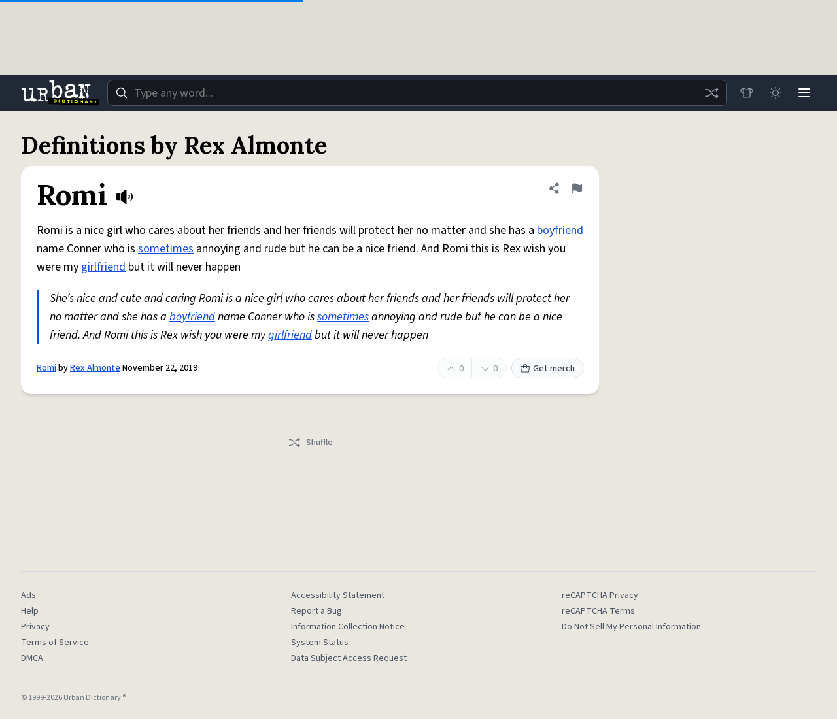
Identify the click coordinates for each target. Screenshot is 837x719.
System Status (320, 642)
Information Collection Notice (348, 626)
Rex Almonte (95, 368)
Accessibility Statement (337, 595)
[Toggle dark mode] (775, 93)
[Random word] (711, 93)
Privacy (35, 626)
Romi (46, 368)
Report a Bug (316, 611)
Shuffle (310, 442)
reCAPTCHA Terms (598, 611)
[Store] (747, 93)
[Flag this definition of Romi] (576, 188)
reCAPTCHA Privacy (600, 595)
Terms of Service (55, 642)
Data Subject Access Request (349, 658)
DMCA (32, 658)
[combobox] (417, 93)
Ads (28, 595)
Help (30, 611)
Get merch (547, 368)
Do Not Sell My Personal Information (631, 626)
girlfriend (103, 267)
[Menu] (804, 93)
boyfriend (560, 230)
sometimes (166, 249)
